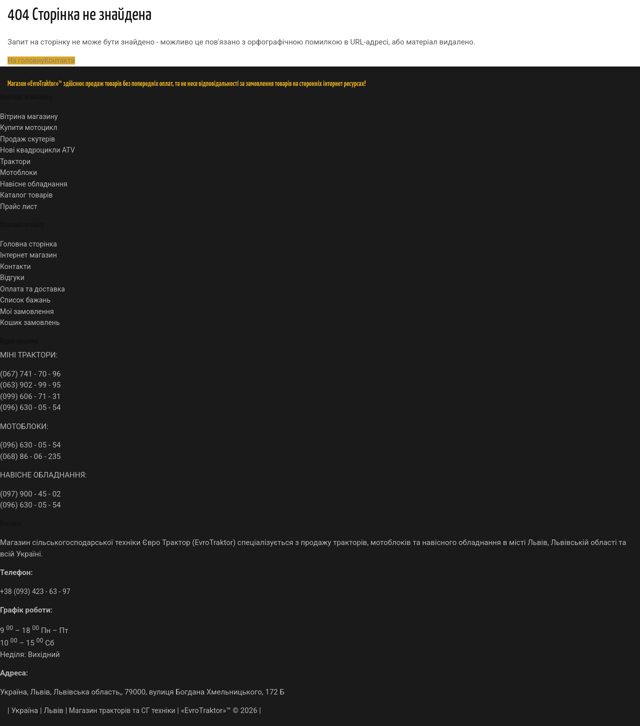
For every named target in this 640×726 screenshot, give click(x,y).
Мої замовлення (27, 312)
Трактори (15, 162)
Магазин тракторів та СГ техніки (121, 710)
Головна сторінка (28, 244)
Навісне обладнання (34, 184)
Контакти (59, 60)
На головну (26, 60)
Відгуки (12, 278)
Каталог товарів (26, 195)
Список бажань (25, 300)
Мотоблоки (18, 172)
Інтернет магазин (28, 255)
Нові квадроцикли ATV (37, 150)
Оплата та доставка (32, 289)
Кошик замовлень (30, 322)
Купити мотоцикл (28, 128)
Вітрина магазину (29, 116)
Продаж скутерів (27, 139)
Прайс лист (19, 206)
